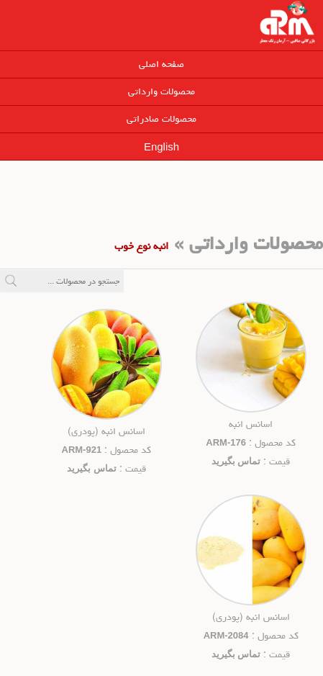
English (161, 146)
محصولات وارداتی (161, 91)
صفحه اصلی (161, 64)
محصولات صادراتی (161, 118)
